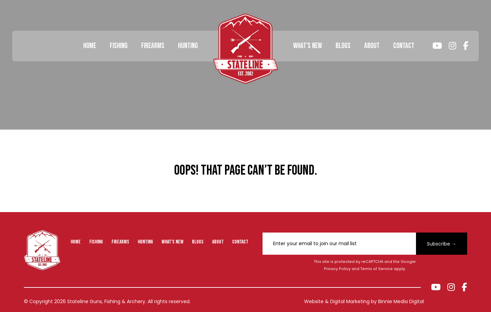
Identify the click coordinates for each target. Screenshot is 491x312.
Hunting (188, 45)
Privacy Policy (337, 268)
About (372, 45)
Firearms (152, 45)
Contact (403, 45)
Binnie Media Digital (401, 301)
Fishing (119, 45)
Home (89, 45)
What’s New (307, 45)
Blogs (343, 45)
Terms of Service (376, 268)
